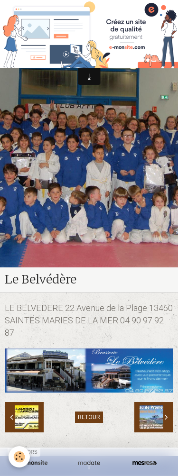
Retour (89, 417)
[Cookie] (19, 456)
